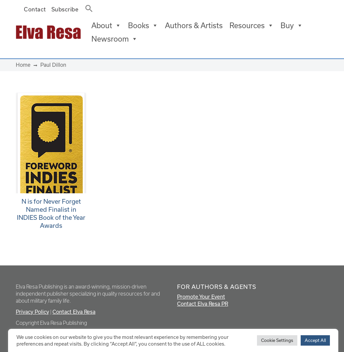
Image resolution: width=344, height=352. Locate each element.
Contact (35, 9)
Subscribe (65, 9)
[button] (87, 7)
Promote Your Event (201, 297)
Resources (251, 25)
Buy (292, 25)
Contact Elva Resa (73, 312)
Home (23, 65)
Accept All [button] (315, 340)
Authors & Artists (194, 25)
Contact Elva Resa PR (202, 304)
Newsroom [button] (114, 39)
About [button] (106, 25)
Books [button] (143, 25)
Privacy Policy (32, 312)
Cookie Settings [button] (277, 340)
